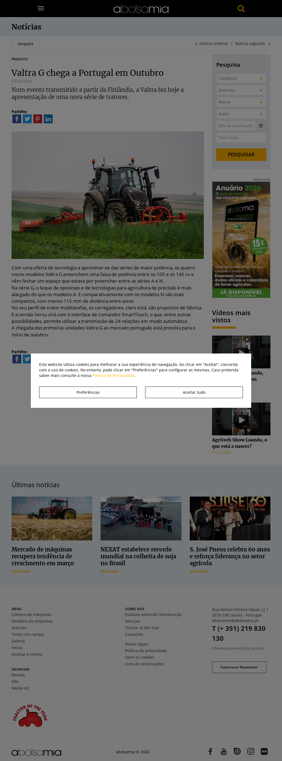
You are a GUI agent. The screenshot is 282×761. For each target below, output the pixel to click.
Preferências (88, 392)
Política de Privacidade (113, 375)
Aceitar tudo (194, 392)
